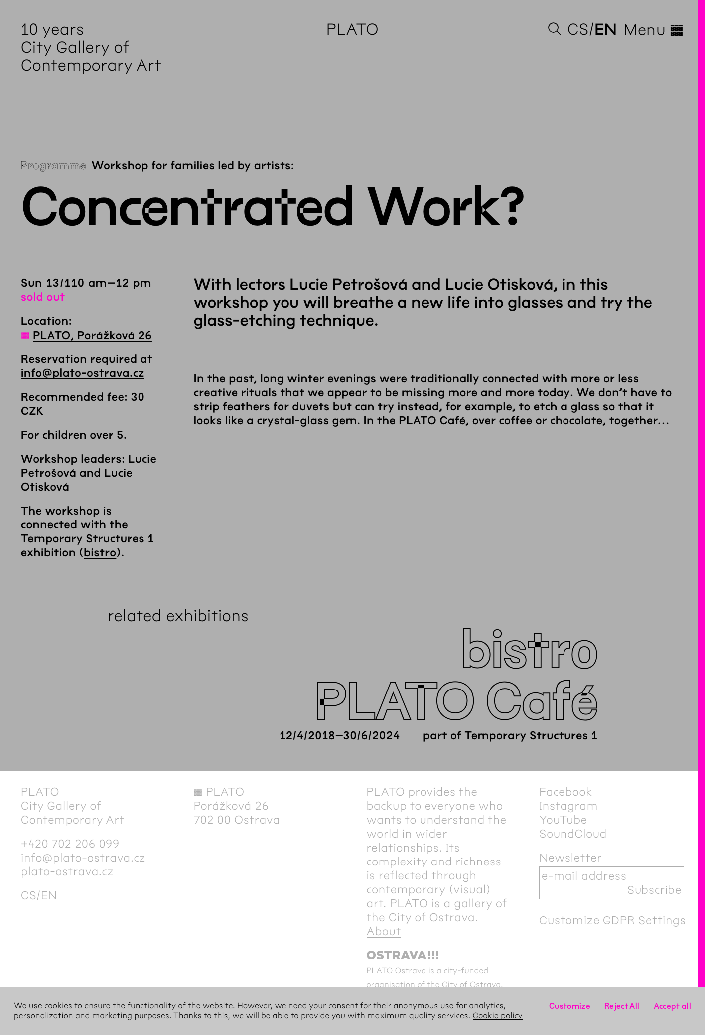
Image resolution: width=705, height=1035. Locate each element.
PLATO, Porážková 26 (92, 336)
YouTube (563, 819)
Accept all (673, 1006)
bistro (100, 553)
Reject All (622, 1006)
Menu (654, 30)
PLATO (352, 29)
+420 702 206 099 (70, 843)
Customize (569, 1006)
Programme (54, 166)
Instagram (568, 805)
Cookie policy (498, 1016)
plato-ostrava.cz (67, 871)
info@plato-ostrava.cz (82, 373)
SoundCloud (573, 833)
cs (578, 29)
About (384, 931)
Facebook (565, 791)
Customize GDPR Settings (612, 920)
